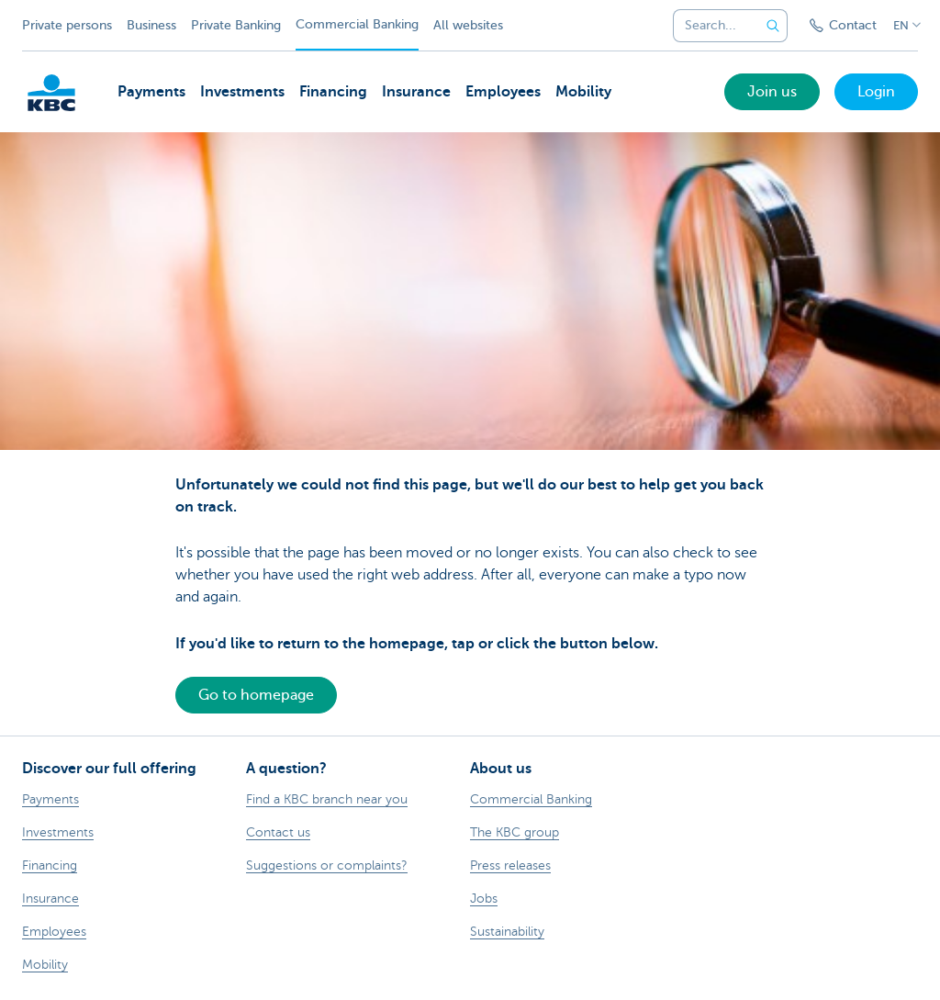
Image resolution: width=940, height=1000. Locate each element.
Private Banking (236, 25)
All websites (468, 25)
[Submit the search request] (773, 25)
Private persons (67, 25)
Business (151, 25)
